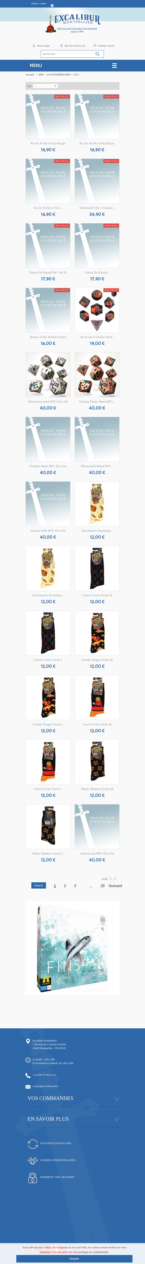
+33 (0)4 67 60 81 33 (44, 1074)
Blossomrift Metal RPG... (97, 466)
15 (90, 997)
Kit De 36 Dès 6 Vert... (48, 208)
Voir (105, 879)
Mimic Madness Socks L (48, 853)
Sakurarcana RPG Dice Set (97, 853)
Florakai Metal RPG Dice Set (47, 466)
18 (99, 997)
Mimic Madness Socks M (97, 789)
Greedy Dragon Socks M (97, 659)
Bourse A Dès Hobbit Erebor (48, 337)
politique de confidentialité (93, 1254)
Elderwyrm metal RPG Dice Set (48, 401)
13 (83, 997)
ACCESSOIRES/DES (59, 74)
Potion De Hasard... (97, 272)
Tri (29, 86)
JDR (40, 74)
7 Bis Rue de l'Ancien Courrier (49, 1044)
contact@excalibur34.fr (45, 1086)
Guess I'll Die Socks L (48, 789)
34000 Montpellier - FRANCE (49, 1048)
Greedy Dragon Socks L (48, 724)
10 (74, 997)
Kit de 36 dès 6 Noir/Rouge (48, 143)
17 (96, 997)
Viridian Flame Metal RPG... (97, 401)
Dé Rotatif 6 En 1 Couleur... (96, 208)
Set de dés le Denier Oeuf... (97, 337)
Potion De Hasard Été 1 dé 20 (47, 272)
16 (93, 997)
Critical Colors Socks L (48, 659)
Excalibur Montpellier (45, 1040)
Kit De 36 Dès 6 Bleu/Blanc (97, 143)
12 (80, 997)
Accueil (29, 74)
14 (86, 997)
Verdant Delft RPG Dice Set (48, 530)
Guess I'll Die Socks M (97, 724)
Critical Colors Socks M (97, 595)
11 (77, 997)
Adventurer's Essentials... (97, 530)
